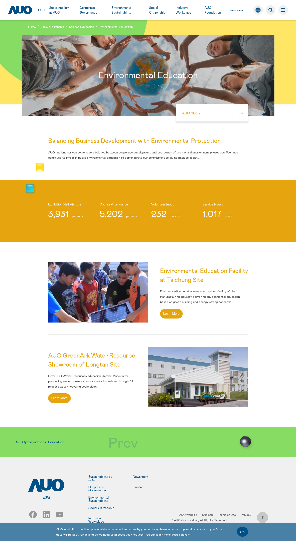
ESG (41, 10)
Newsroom (140, 476)
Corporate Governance (97, 488)
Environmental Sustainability (98, 499)
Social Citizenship (101, 508)
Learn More (171, 313)
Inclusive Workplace (96, 520)
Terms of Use (227, 514)
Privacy (246, 514)
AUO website (188, 514)
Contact (139, 487)
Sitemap (207, 514)
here (184, 534)
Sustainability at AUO (100, 478)
